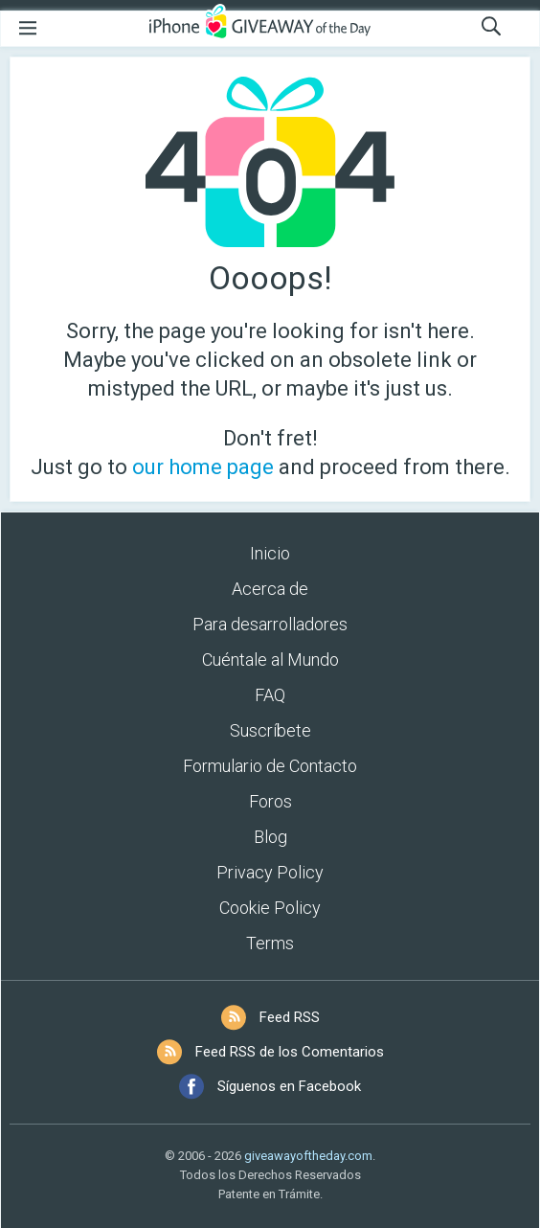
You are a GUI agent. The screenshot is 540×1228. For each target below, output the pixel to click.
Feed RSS (289, 1017)
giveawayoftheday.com (308, 1155)
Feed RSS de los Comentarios (289, 1051)
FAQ (270, 695)
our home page (203, 467)
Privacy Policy (270, 872)
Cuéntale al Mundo (270, 659)
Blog (270, 837)
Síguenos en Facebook (289, 1086)
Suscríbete (270, 730)
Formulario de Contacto (270, 766)
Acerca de (270, 589)
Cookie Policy (270, 908)
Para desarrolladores (270, 624)
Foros (270, 801)
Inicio (270, 553)
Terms (270, 943)
